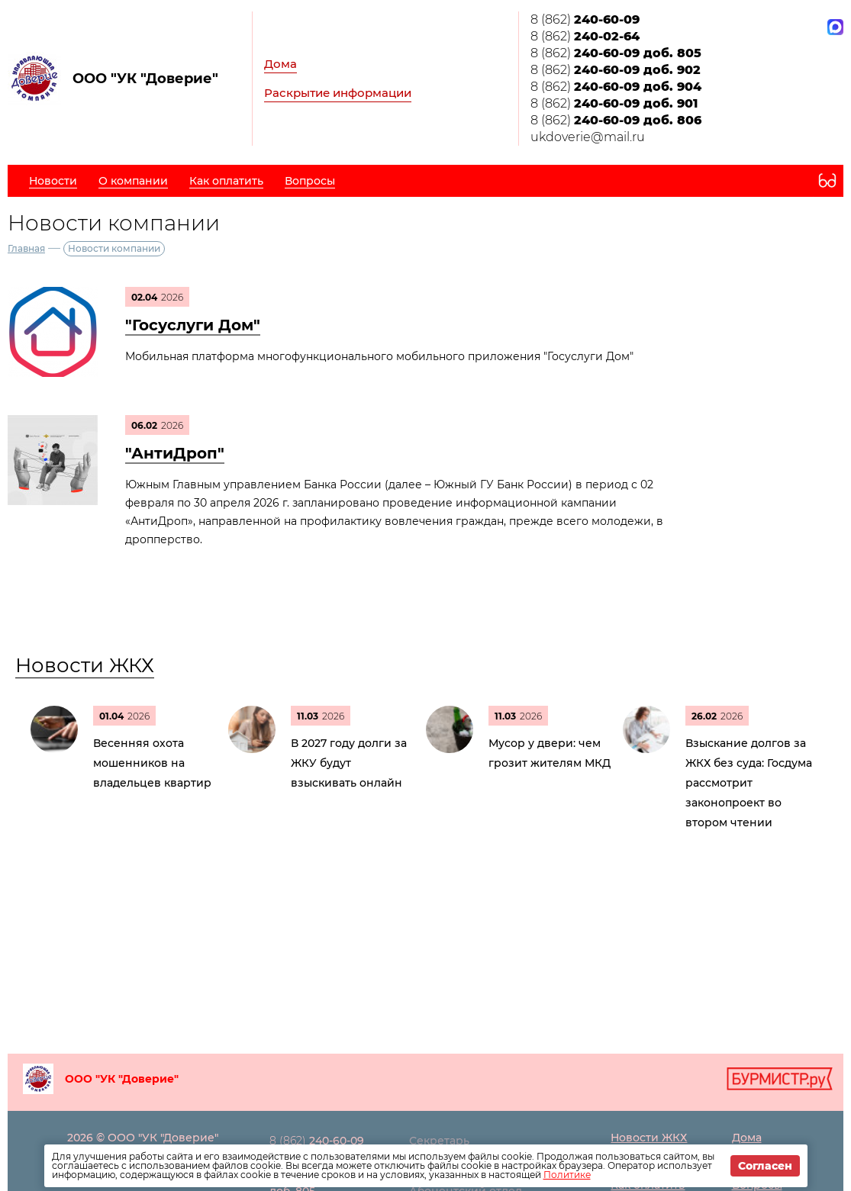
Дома (280, 63)
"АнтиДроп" (174, 453)
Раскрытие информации (337, 92)
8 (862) (585, 19)
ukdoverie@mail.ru (587, 137)
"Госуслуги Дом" (192, 325)
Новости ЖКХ (84, 665)
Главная (26, 248)
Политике (567, 1174)
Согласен (765, 1166)
